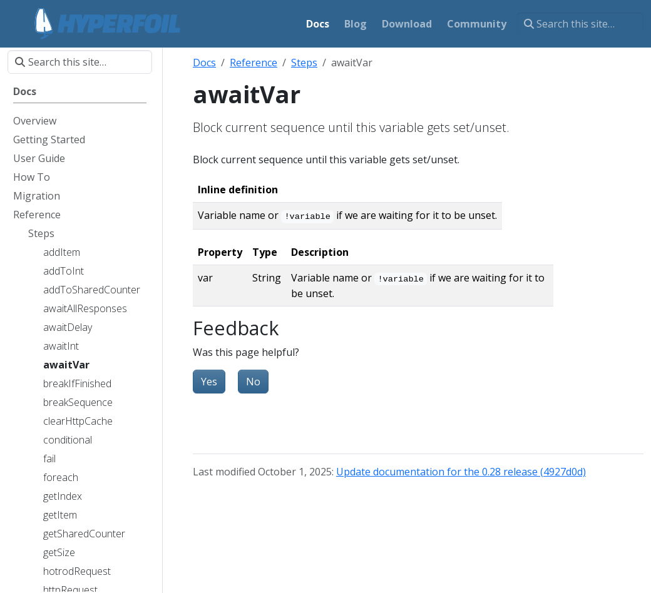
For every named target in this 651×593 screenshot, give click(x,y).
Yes (209, 381)
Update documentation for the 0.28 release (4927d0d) (461, 472)
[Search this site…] (579, 24)
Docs (204, 62)
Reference (253, 62)
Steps (304, 62)
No (253, 381)
